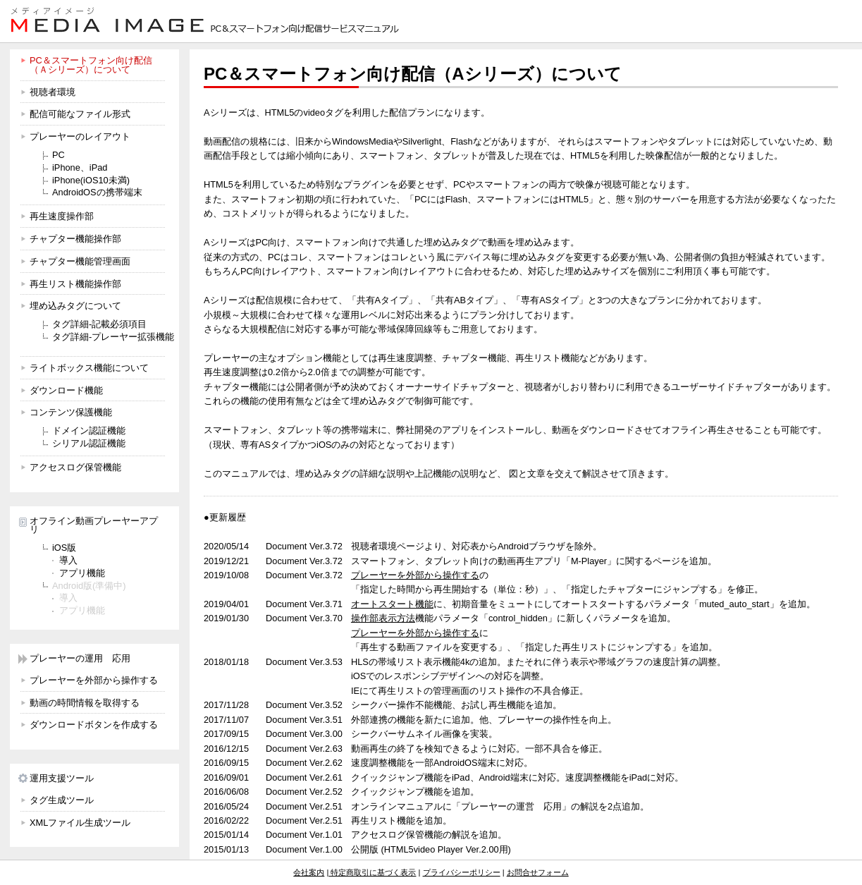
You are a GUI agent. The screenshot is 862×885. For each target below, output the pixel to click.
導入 (68, 560)
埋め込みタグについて (75, 305)
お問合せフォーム (538, 872)
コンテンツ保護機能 (71, 412)
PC (58, 154)
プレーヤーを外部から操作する (94, 680)
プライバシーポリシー (461, 872)
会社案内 (308, 872)
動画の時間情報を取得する (85, 702)
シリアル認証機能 (88, 443)
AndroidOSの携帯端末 (97, 192)
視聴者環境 (52, 92)
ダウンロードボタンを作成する (94, 724)
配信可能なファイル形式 (80, 114)
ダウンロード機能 (66, 390)
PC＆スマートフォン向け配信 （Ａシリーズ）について (91, 65)
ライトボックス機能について (89, 367)
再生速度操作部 (62, 216)
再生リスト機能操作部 (75, 284)
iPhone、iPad (79, 167)
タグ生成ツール (62, 800)
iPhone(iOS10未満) (91, 180)
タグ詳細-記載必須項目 (99, 324)
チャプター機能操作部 (75, 238)
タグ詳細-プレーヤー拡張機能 (113, 336)
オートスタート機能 (392, 604)
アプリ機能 (82, 573)
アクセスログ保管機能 (75, 467)
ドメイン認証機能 (88, 430)
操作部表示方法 (383, 618)
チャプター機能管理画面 (80, 261)
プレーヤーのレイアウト (80, 136)
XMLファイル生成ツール (80, 822)
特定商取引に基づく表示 (372, 872)
